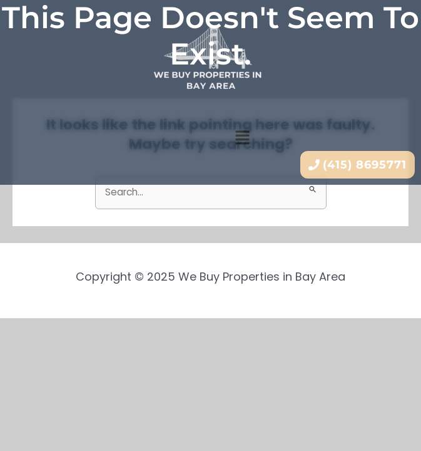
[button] (242, 138)
